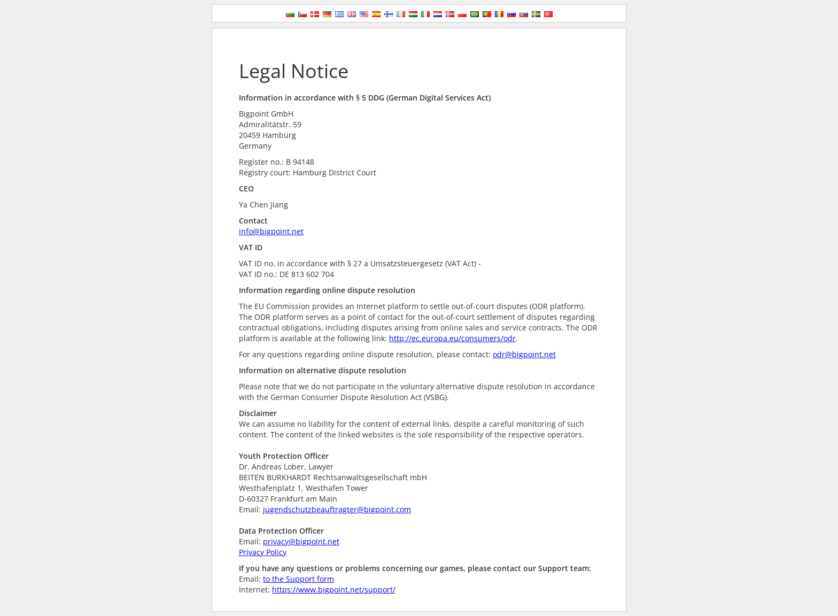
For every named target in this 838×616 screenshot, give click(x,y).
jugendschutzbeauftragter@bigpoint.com (337, 509)
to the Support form (298, 579)
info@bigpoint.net (271, 231)
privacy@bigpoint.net (301, 541)
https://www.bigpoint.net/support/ (333, 589)
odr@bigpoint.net (524, 354)
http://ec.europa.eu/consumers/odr (452, 338)
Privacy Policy (262, 552)
